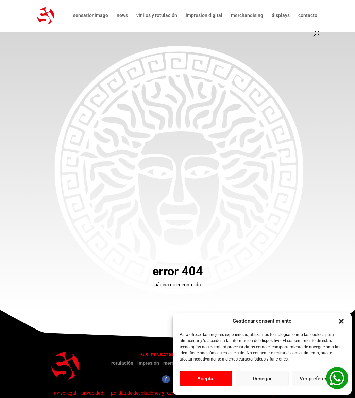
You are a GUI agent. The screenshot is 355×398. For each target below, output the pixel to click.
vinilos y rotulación (156, 15)
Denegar (262, 379)
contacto (307, 15)
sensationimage (90, 15)
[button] (341, 321)
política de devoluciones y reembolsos (150, 392)
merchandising (247, 15)
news (122, 15)
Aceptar (206, 379)
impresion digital (204, 15)
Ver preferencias (318, 379)
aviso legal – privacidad (78, 392)
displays (281, 15)
